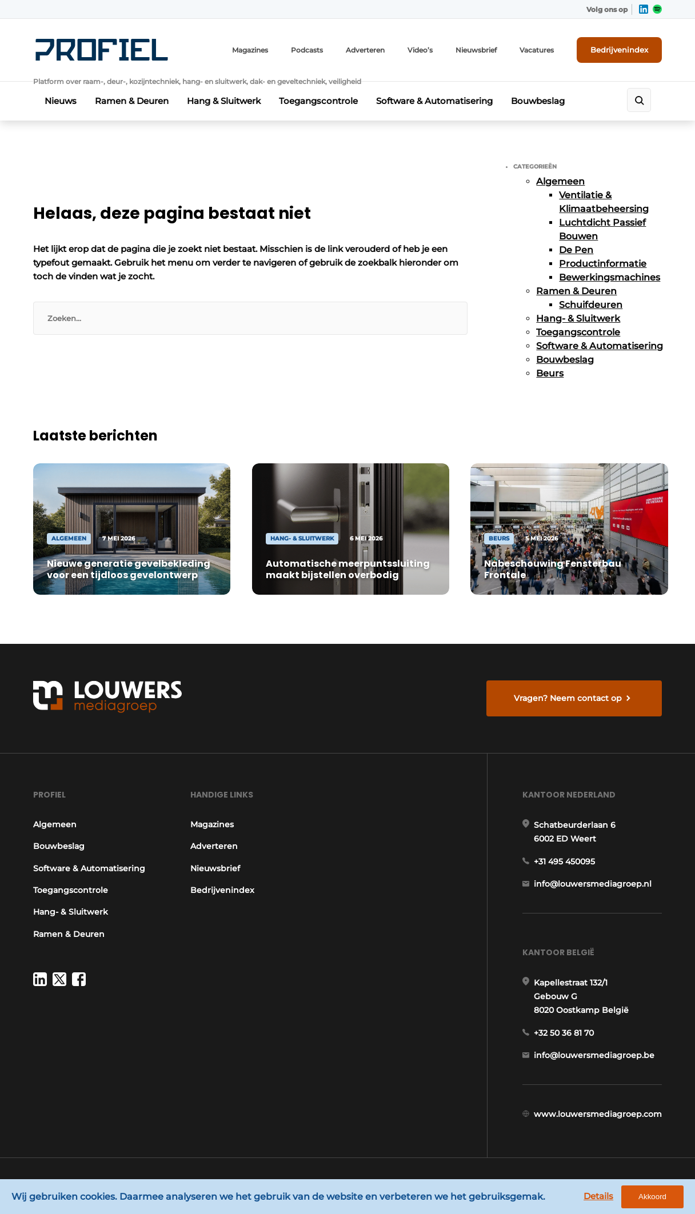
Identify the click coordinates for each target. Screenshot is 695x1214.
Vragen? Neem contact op (568, 698)
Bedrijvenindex (619, 49)
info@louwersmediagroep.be (594, 1055)
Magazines (250, 50)
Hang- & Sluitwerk (578, 318)
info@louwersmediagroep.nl (593, 884)
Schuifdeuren (590, 304)
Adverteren (365, 50)
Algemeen (560, 181)
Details (598, 1196)
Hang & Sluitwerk (224, 100)
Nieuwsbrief (476, 50)
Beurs (550, 373)
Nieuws (61, 100)
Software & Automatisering (434, 100)
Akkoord (652, 1196)
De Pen (576, 250)
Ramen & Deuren (132, 100)
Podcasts (307, 50)
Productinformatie (602, 263)
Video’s (420, 50)
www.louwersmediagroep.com (598, 1114)
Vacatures (537, 50)
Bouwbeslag (538, 100)
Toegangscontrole (318, 100)
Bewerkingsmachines (609, 277)
